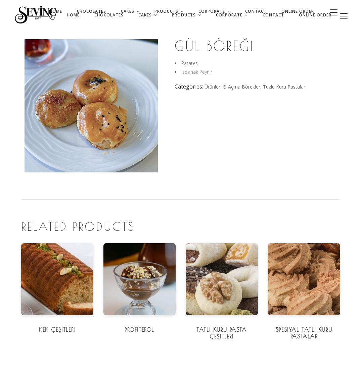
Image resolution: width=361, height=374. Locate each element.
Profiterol (139, 330)
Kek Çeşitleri (57, 330)
